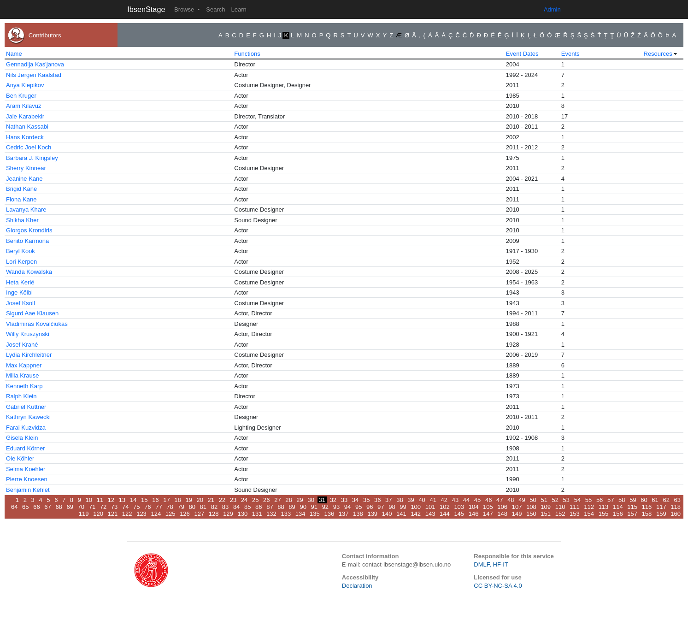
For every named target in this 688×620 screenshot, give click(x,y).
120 (98, 513)
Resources (658, 53)
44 (466, 499)
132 (271, 513)
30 (310, 499)
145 (459, 513)
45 (477, 499)
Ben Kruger (21, 95)
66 (36, 506)
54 (577, 499)
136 (329, 513)
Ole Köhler (20, 458)
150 (531, 513)
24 (244, 499)
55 (588, 499)
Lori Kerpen (21, 261)
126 (185, 513)
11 (100, 499)
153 (575, 513)
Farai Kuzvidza (26, 427)
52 (555, 499)
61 (655, 499)
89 (291, 506)
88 (280, 506)
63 (677, 499)
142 (416, 513)
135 (315, 513)
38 (399, 499)
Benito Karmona (27, 240)
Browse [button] (185, 9)
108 (531, 506)
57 (610, 499)
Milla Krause (22, 375)
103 (459, 506)
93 (336, 506)
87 (269, 506)
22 (222, 499)
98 (391, 506)
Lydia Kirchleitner (29, 354)
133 (286, 513)
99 (403, 506)
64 (14, 506)
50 (532, 499)
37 (388, 499)
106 (502, 506)
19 (188, 499)
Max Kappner (23, 365)
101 (430, 506)
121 (113, 513)
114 (618, 506)
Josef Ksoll (20, 303)
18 (177, 499)
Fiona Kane (21, 199)
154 (589, 513)
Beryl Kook (20, 251)
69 (69, 506)
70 (81, 506)
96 (369, 506)
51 (544, 499)
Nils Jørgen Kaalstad (33, 74)
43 (455, 499)
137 (344, 513)
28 (288, 499)
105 (488, 506)
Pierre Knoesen (26, 479)
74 (125, 506)
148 (502, 513)
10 (89, 499)
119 (84, 513)
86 (258, 506)
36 (377, 499)
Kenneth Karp (24, 386)
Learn (238, 9)
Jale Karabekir (25, 116)
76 (147, 506)
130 (242, 513)
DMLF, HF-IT (491, 564)
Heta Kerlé (20, 282)
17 (166, 499)
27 (277, 499)
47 (499, 499)
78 (169, 506)
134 (300, 513)
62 (666, 499)
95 (358, 506)
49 (521, 499)
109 (546, 506)
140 (387, 513)
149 (517, 513)
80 (192, 506)
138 (358, 513)
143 (430, 513)
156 (618, 513)
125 (170, 513)
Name (14, 53)
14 (133, 499)
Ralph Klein (21, 396)
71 (92, 506)
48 (510, 499)
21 (211, 499)
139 (372, 513)
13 (122, 499)
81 (203, 506)
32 (333, 499)
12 (111, 499)
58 (621, 499)
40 (421, 499)
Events (570, 53)
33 (344, 499)
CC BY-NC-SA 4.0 (498, 585)
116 (647, 506)
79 (180, 506)
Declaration (357, 585)
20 (200, 499)
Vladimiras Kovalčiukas (37, 323)
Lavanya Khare (26, 209)
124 (156, 513)
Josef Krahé (22, 344)
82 (214, 506)
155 (604, 513)
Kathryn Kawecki (28, 416)
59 (632, 499)
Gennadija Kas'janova (35, 64)
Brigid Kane (21, 188)
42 (444, 499)
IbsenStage (146, 9)
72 (103, 506)
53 (566, 499)
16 (155, 499)
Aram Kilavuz (23, 105)
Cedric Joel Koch (28, 147)
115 (632, 506)
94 (347, 506)
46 (488, 499)
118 (675, 506)
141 (401, 513)
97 (380, 506)
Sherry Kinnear (26, 168)
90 (303, 506)
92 (325, 506)
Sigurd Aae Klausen (32, 313)
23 (233, 499)
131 (257, 513)
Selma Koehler (25, 469)
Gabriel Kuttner (26, 406)
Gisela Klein (22, 437)
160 (675, 513)
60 (644, 499)
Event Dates (522, 53)
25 (255, 499)
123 (141, 513)
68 (58, 506)
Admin (552, 9)
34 (355, 499)
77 (158, 506)
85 (247, 506)
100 (416, 506)
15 (144, 499)
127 (199, 513)
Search (215, 9)
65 (25, 506)
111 (575, 506)
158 (647, 513)
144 (445, 513)
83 (225, 506)
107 (517, 506)
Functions (247, 53)
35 (366, 499)
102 (445, 506)
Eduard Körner (25, 448)
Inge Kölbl (19, 292)
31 (322, 499)
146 (474, 513)
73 (114, 506)
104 (474, 506)
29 (299, 499)
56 (599, 499)
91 (314, 506)
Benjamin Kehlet (28, 489)
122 (127, 513)
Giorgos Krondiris (29, 230)
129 (228, 513)
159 (661, 513)
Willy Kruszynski (27, 334)
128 (214, 513)
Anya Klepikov (25, 85)
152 (560, 513)
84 (236, 506)
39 (410, 499)
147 (488, 513)
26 (266, 499)
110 (560, 506)
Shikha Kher (22, 220)
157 (632, 513)
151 (546, 513)
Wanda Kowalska (29, 271)
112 (589, 506)
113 (604, 506)
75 (136, 506)
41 (432, 499)
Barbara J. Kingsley (32, 157)
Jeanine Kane (24, 178)
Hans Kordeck (25, 137)
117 (661, 506)
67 (47, 506)
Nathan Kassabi (27, 126)
